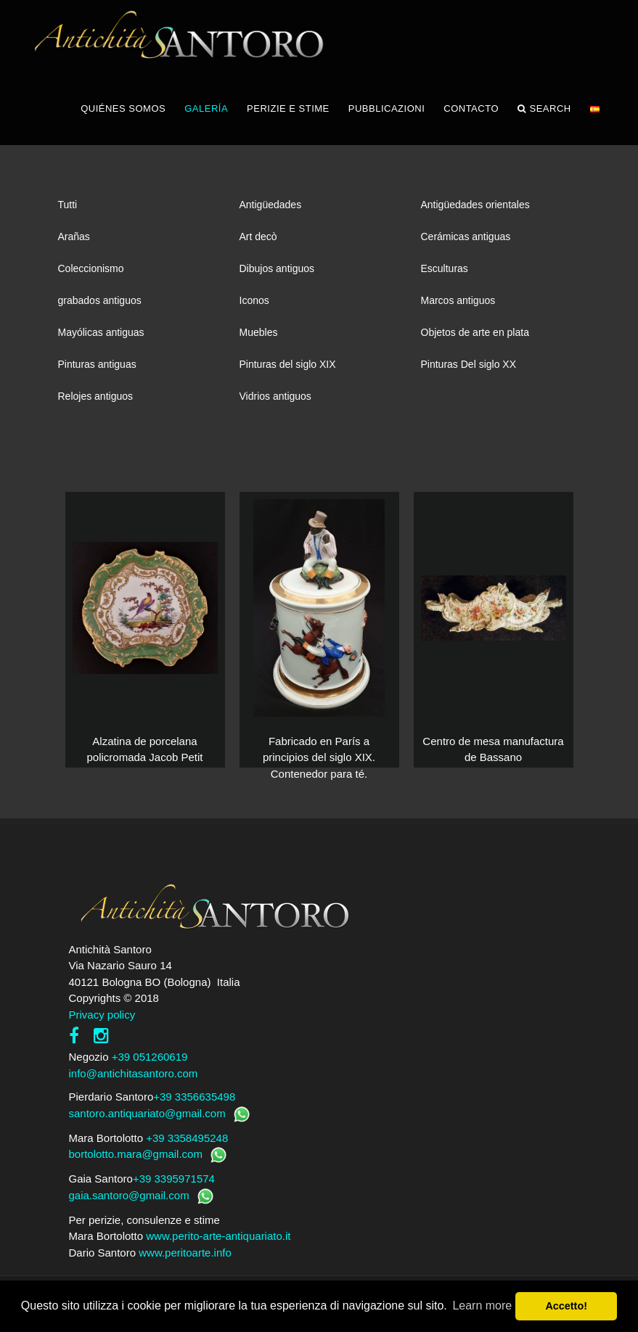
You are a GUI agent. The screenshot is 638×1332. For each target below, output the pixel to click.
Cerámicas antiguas (466, 236)
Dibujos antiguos (277, 268)
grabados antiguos (100, 300)
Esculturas (444, 268)
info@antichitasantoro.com (133, 1073)
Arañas (74, 236)
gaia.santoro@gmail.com (129, 1195)
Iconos (254, 300)
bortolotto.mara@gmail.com (136, 1154)
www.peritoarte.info (185, 1252)
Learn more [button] (482, 1305)
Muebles (259, 332)
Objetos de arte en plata (475, 332)
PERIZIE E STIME (288, 108)
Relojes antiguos (96, 396)
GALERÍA (206, 108)
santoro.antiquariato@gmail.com (147, 1113)
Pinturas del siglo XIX (288, 364)
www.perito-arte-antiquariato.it (218, 1236)
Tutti (68, 204)
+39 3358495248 (187, 1138)
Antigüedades (271, 204)
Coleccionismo (91, 268)
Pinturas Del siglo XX (469, 364)
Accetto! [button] (566, 1306)
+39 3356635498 (194, 1096)
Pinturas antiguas (97, 364)
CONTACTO (471, 108)
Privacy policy (102, 1014)
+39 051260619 (150, 1057)
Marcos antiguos (458, 300)
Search (544, 109)
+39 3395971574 (174, 1178)
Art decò (258, 236)
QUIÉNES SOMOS (123, 108)
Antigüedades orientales (475, 204)
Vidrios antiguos (275, 396)
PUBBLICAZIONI (386, 108)
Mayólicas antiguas (101, 332)
